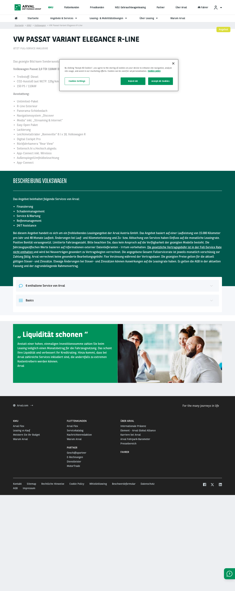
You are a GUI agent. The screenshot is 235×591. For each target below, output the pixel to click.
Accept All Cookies (160, 81)
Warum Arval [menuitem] (177, 18)
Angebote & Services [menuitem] (64, 18)
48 (150, 93)
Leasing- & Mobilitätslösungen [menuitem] (109, 18)
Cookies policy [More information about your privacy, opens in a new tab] (154, 71)
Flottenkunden (71, 7)
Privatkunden (97, 7)
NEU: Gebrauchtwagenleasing (130, 7)
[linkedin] (220, 569)
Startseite (19, 25)
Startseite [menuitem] (33, 18)
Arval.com (23, 489)
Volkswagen (40, 25)
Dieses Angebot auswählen (180, 124)
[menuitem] (218, 7)
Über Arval (181, 7)
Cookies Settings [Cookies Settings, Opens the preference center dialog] (77, 81)
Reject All (133, 81)
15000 (153, 112)
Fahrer (203, 7)
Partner (161, 7)
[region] (118, 75)
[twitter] (212, 569)
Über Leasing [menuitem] (149, 18)
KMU (50, 7)
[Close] (173, 63)
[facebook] (204, 569)
